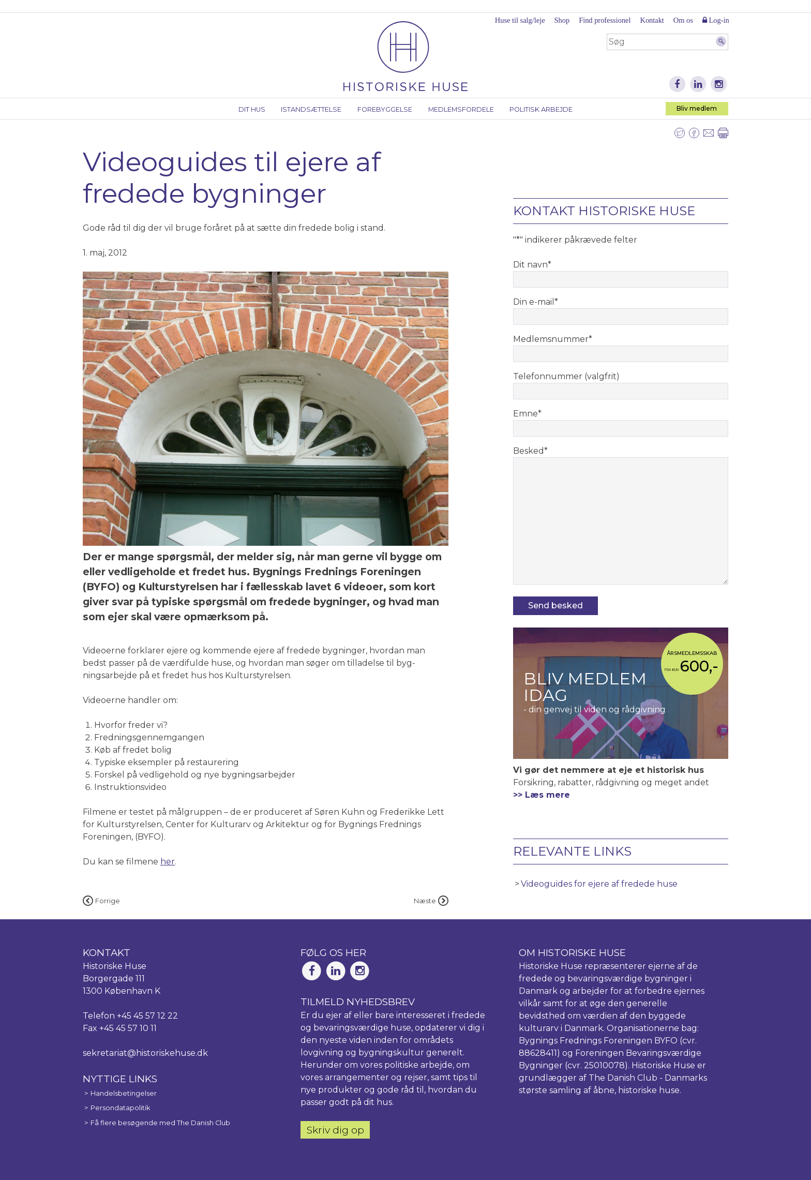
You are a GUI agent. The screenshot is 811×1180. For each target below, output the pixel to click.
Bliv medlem (697, 108)
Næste (431, 901)
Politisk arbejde (541, 109)
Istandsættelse (311, 109)
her (167, 862)
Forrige (101, 901)
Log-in (715, 20)
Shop (562, 20)
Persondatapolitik (120, 1108)
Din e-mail (535, 302)
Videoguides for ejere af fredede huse (599, 884)
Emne (527, 414)
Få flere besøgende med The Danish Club (160, 1123)
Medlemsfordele (461, 109)
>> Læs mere (541, 795)
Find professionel (604, 20)
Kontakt (652, 20)
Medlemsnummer (552, 339)
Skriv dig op (335, 1130)
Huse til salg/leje (520, 20)
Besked (530, 451)
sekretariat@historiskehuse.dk (145, 1053)
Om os (683, 20)
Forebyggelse (384, 109)
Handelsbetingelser (124, 1093)
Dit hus (251, 109)
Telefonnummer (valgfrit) (566, 376)
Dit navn (532, 265)
